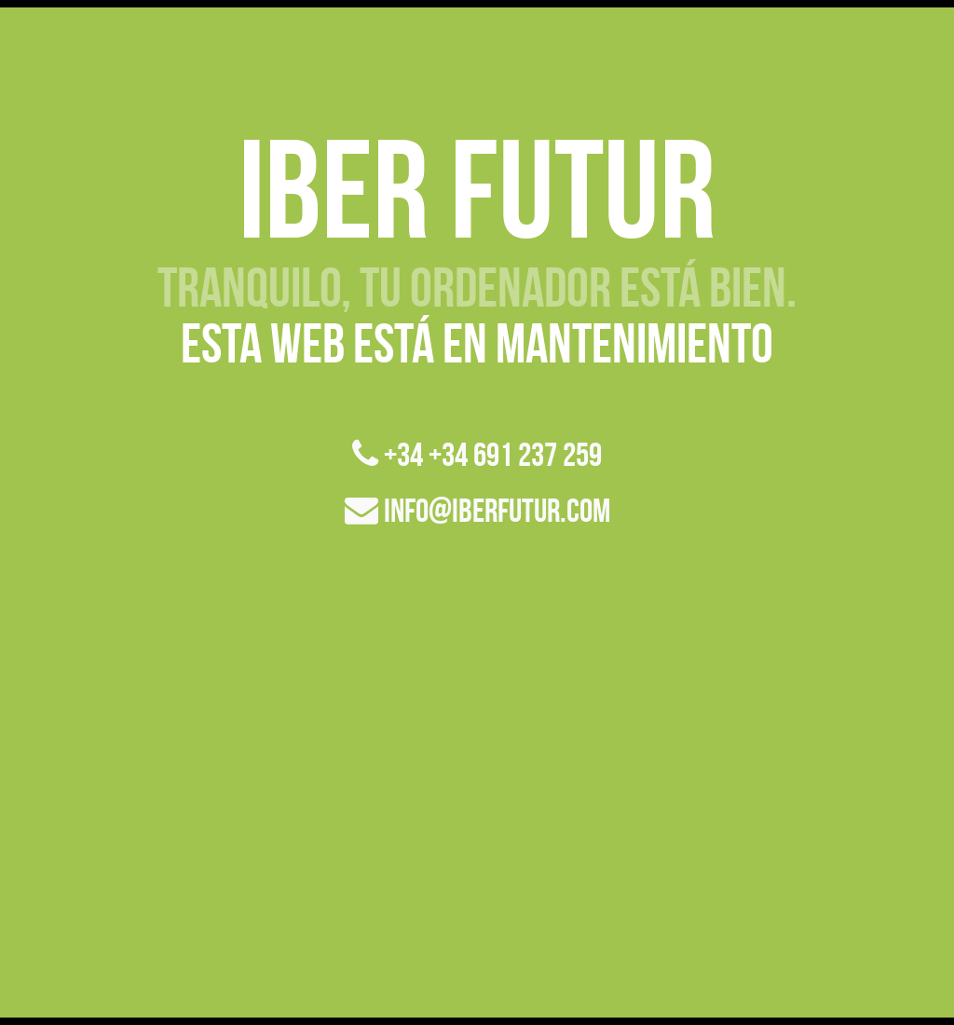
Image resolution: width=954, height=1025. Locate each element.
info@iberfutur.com (477, 510)
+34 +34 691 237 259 (477, 454)
